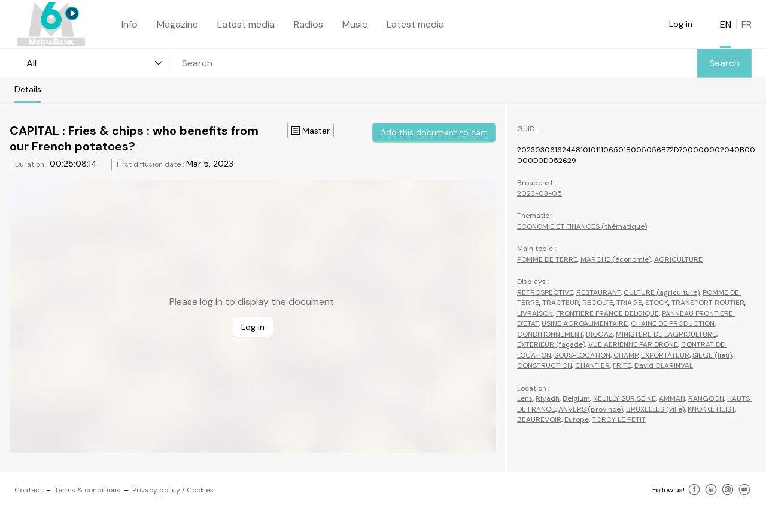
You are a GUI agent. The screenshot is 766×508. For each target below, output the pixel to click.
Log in (680, 24)
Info (129, 24)
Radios (308, 24)
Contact (28, 490)
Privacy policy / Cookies (173, 490)
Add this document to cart (434, 132)
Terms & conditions (87, 490)
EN (725, 24)
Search (724, 63)
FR (746, 24)
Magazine (177, 24)
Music (354, 24)
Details (27, 89)
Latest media (246, 24)
